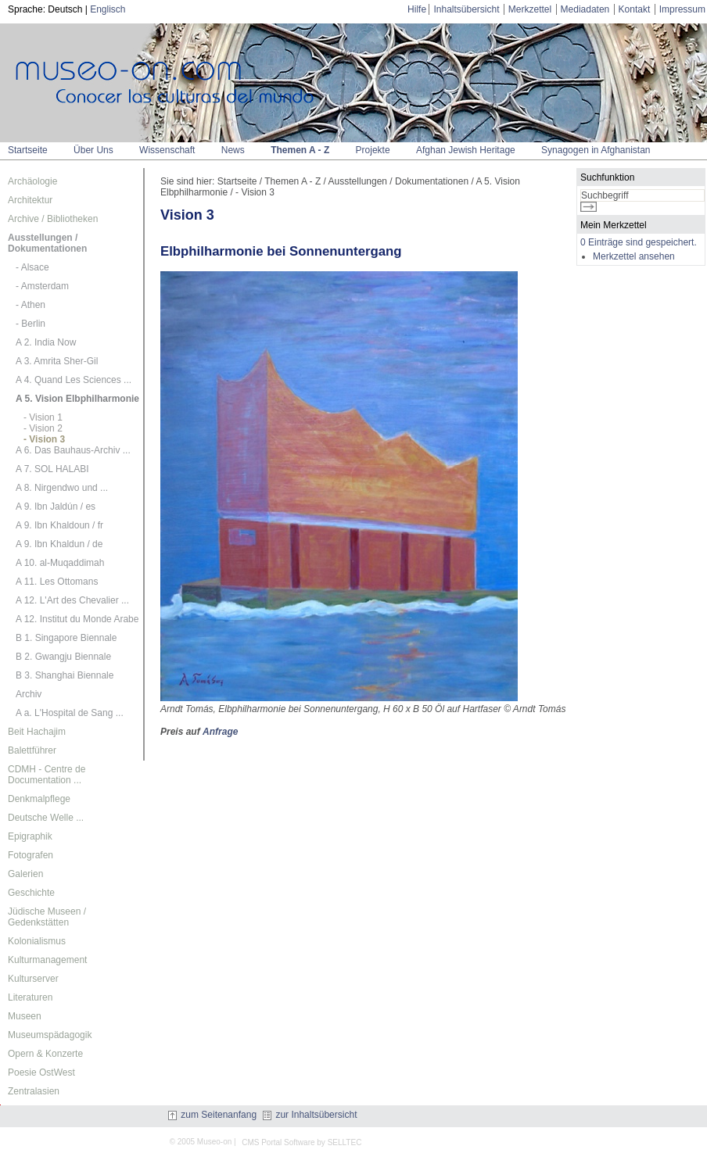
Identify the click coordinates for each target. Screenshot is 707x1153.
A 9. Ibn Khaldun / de (59, 544)
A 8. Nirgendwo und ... (62, 487)
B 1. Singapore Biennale (66, 637)
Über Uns (93, 150)
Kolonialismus (37, 941)
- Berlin (30, 323)
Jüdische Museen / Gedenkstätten (47, 917)
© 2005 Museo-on (201, 1141)
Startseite (28, 150)
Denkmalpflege (39, 798)
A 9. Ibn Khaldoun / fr (59, 525)
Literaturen (30, 997)
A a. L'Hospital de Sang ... (70, 712)
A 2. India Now (46, 342)
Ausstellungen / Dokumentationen (47, 243)
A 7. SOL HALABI (52, 469)
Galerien (25, 873)
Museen (24, 1016)
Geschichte (31, 892)
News (233, 150)
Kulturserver (33, 978)
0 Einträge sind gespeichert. (638, 242)
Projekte (373, 150)
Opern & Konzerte (45, 1053)
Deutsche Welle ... (46, 817)
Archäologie (32, 181)
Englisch (107, 9)
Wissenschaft (167, 150)
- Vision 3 (44, 439)
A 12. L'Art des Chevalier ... (72, 600)
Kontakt (635, 9)
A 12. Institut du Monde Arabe (77, 619)
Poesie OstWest (41, 1072)
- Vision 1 (43, 417)
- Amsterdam (42, 286)
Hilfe (416, 9)
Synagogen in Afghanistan (595, 150)
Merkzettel (529, 9)
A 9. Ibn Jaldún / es (55, 506)
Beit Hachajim (37, 731)
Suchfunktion (607, 177)
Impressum (682, 9)
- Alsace (32, 267)
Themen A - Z (300, 150)
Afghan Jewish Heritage (465, 150)
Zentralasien (33, 1091)
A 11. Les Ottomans (57, 581)
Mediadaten (585, 9)
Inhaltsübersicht (466, 9)
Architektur (30, 200)
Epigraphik (30, 836)
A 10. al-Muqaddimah (60, 562)
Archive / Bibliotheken (53, 218)
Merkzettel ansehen (634, 256)
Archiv (28, 694)
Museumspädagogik (50, 1034)
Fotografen (30, 855)
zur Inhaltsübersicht (310, 1114)
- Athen (30, 304)
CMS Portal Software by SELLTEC (301, 1142)
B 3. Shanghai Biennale (64, 675)
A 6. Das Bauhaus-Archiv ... (73, 450)
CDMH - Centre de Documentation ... (46, 775)
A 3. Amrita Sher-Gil (57, 361)
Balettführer (32, 750)
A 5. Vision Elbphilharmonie (77, 398)
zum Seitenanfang (212, 1114)
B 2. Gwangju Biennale (63, 656)
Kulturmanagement (47, 959)
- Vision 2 (43, 428)
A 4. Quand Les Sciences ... (73, 379)
